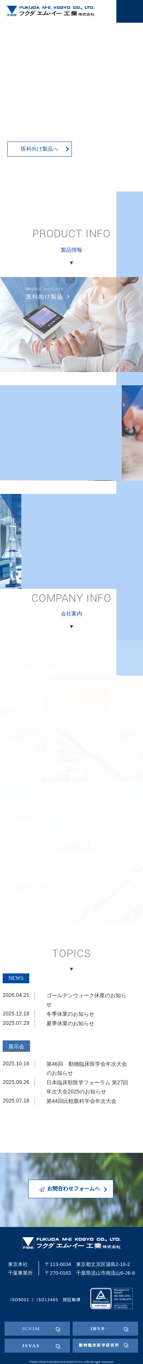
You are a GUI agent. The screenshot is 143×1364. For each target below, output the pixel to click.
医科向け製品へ (45, 149)
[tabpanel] (71, 101)
